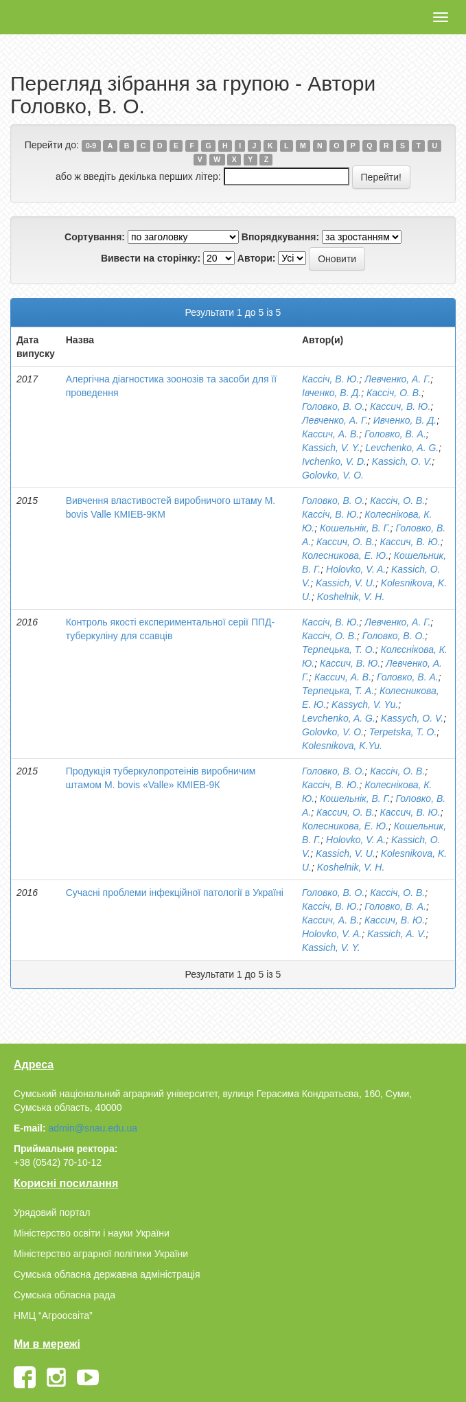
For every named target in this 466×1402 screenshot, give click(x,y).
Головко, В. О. (333, 406)
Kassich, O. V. (402, 461)
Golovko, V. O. (333, 475)
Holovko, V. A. (356, 569)
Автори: (256, 258)
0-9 (91, 145)
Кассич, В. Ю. (400, 406)
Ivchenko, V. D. (334, 461)
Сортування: (95, 236)
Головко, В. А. (395, 433)
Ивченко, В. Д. (404, 420)
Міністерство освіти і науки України (92, 1233)
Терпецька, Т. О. (338, 649)
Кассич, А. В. (330, 433)
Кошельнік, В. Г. (355, 527)
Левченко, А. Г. (397, 379)
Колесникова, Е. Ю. (345, 555)
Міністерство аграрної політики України (101, 1253)
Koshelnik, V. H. (351, 596)
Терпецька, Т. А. (338, 690)
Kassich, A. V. (396, 933)
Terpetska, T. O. (403, 731)
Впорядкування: (280, 236)
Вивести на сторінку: (150, 258)
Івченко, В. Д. (331, 392)
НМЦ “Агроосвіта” (53, 1315)
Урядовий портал (52, 1212)
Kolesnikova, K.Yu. (342, 745)
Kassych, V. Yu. (364, 704)
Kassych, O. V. (412, 718)
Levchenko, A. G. (402, 447)
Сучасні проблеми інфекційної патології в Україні (174, 892)
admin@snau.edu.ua (93, 1128)
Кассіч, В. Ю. (331, 379)
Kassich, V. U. (345, 582)
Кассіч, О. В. (393, 392)
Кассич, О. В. (345, 541)
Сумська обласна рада (64, 1294)
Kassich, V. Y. (331, 447)
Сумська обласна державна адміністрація (107, 1274)
